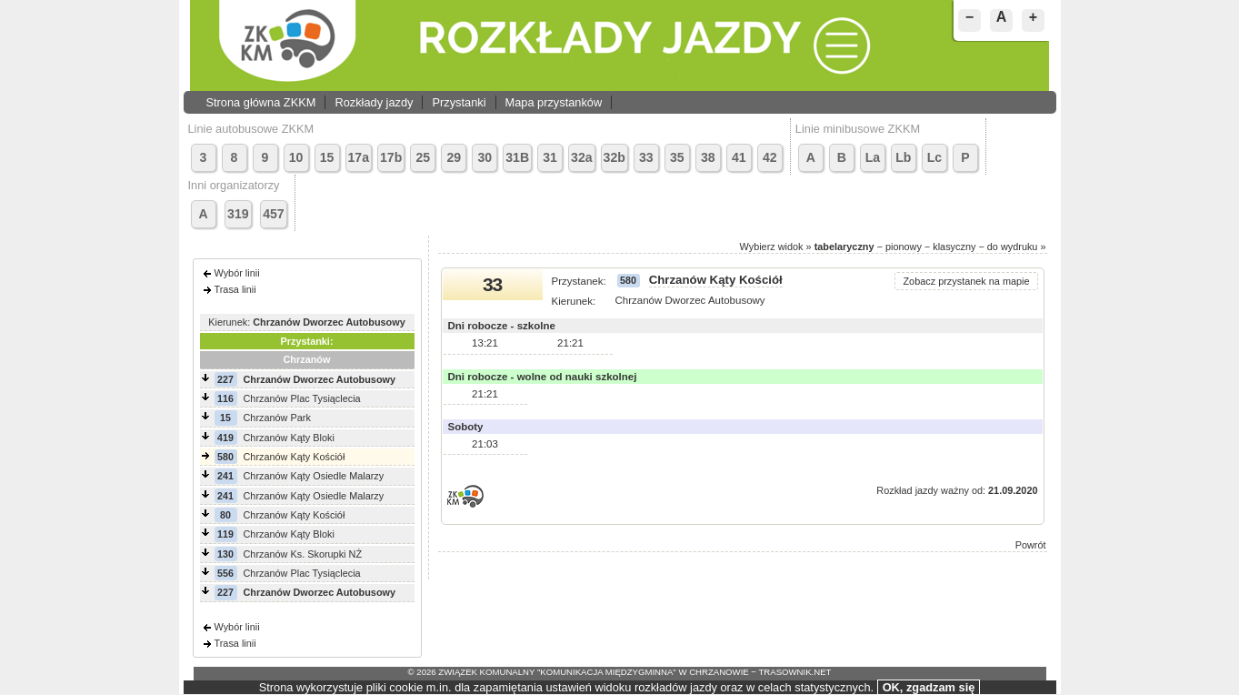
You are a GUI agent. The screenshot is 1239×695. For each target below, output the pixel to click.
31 (550, 157)
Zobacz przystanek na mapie (966, 281)
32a (582, 157)
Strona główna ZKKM (261, 102)
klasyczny (954, 246)
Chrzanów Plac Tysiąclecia (302, 398)
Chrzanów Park (277, 417)
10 (296, 157)
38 (708, 157)
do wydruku (1012, 246)
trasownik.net (794, 672)
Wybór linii (237, 272)
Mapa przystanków (554, 102)
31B (517, 157)
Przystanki (458, 102)
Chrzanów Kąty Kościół (294, 456)
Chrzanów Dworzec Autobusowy (320, 379)
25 (422, 157)
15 (327, 157)
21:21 (570, 342)
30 (484, 157)
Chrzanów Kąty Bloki (289, 437)
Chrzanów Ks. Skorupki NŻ (303, 554)
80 (225, 514)
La (872, 157)
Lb (903, 157)
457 (274, 213)
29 (453, 157)
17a (359, 157)
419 (225, 437)
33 (646, 157)
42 (770, 157)
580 (225, 456)
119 (225, 534)
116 (225, 398)
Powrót (1030, 544)
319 (238, 213)
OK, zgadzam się (929, 687)
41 (739, 157)
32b (614, 157)
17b (391, 157)
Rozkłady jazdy (374, 102)
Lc (934, 157)
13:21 (485, 342)
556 (225, 573)
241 (225, 475)
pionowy (903, 246)
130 (225, 554)
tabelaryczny (844, 246)
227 (225, 379)
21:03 (485, 443)
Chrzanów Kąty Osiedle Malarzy (314, 475)
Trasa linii (235, 289)
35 (677, 157)
